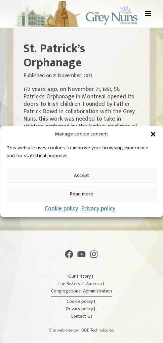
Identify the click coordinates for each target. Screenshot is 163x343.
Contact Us (81, 316)
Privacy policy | (81, 309)
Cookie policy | (81, 301)
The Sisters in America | (81, 283)
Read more (81, 194)
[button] (153, 134)
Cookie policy (61, 209)
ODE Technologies (97, 330)
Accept (81, 175)
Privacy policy (98, 209)
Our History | (81, 276)
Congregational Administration (81, 291)
